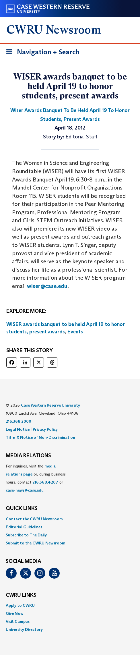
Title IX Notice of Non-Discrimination (40, 437)
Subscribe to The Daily (26, 535)
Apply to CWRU (20, 605)
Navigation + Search (41, 53)
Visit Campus (18, 621)
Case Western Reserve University (50, 405)
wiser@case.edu (47, 286)
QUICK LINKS (22, 508)
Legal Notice (18, 429)
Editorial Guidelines (24, 527)
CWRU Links (21, 595)
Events (75, 332)
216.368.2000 (18, 421)
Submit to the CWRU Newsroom (35, 543)
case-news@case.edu (25, 490)
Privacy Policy (45, 429)
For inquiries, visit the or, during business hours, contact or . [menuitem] (36, 478)
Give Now (14, 613)
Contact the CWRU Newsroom (34, 518)
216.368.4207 (45, 482)
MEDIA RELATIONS (28, 456)
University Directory (24, 629)
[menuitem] (70, 519)
